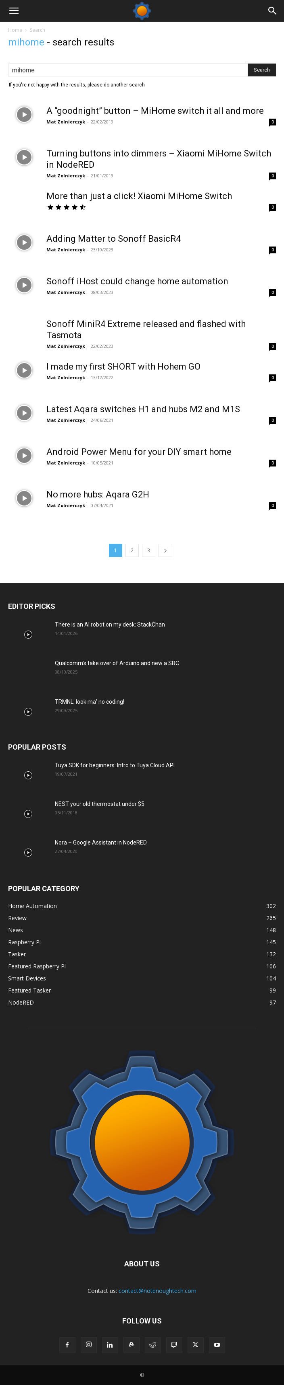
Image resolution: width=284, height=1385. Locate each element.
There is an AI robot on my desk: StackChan (110, 624)
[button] (14, 11)
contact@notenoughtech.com (157, 1291)
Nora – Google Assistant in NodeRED (101, 842)
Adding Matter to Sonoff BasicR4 (113, 239)
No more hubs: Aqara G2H (97, 494)
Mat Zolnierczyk (65, 122)
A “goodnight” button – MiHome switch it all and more (155, 111)
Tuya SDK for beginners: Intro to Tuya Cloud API (115, 765)
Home (15, 30)
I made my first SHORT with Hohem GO (123, 367)
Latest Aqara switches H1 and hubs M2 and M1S (143, 409)
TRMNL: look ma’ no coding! (89, 702)
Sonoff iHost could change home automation (137, 281)
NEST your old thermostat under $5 (99, 804)
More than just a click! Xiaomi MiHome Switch (139, 196)
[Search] (272, 11)
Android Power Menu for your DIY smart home (139, 452)
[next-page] (165, 550)
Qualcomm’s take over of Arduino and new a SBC (117, 663)
